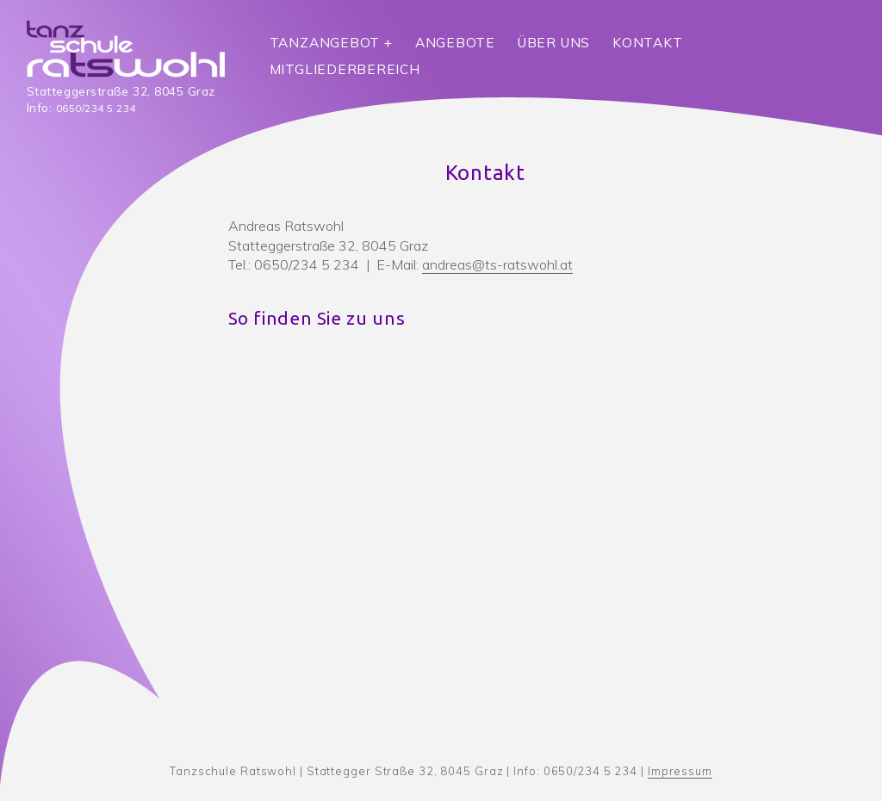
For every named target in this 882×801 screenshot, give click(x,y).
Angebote (455, 42)
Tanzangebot (325, 42)
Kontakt (647, 42)
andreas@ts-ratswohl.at (497, 264)
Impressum (680, 771)
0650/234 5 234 (95, 108)
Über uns (554, 42)
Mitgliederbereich (345, 69)
